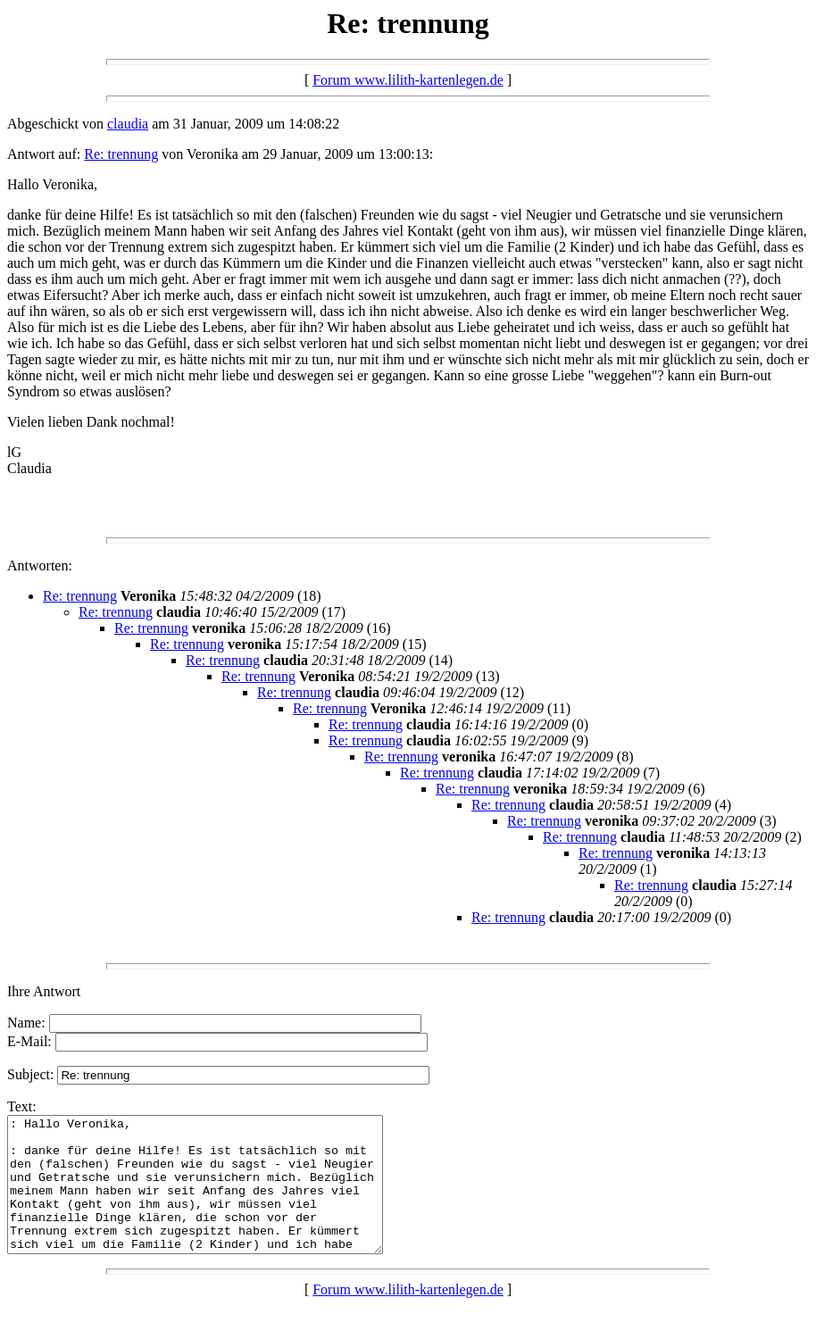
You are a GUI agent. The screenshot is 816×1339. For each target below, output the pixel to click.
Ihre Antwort (43, 991)
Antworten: (39, 565)
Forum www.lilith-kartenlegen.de (408, 79)
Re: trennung (121, 154)
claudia (127, 123)
